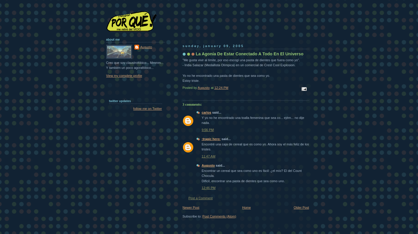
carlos (207, 112)
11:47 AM (209, 156)
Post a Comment (201, 198)
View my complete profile (124, 75)
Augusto (208, 165)
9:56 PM (208, 130)
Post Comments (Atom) (219, 216)
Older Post (301, 207)
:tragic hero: (211, 139)
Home (246, 207)
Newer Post (191, 207)
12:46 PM (209, 188)
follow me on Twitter (147, 108)
